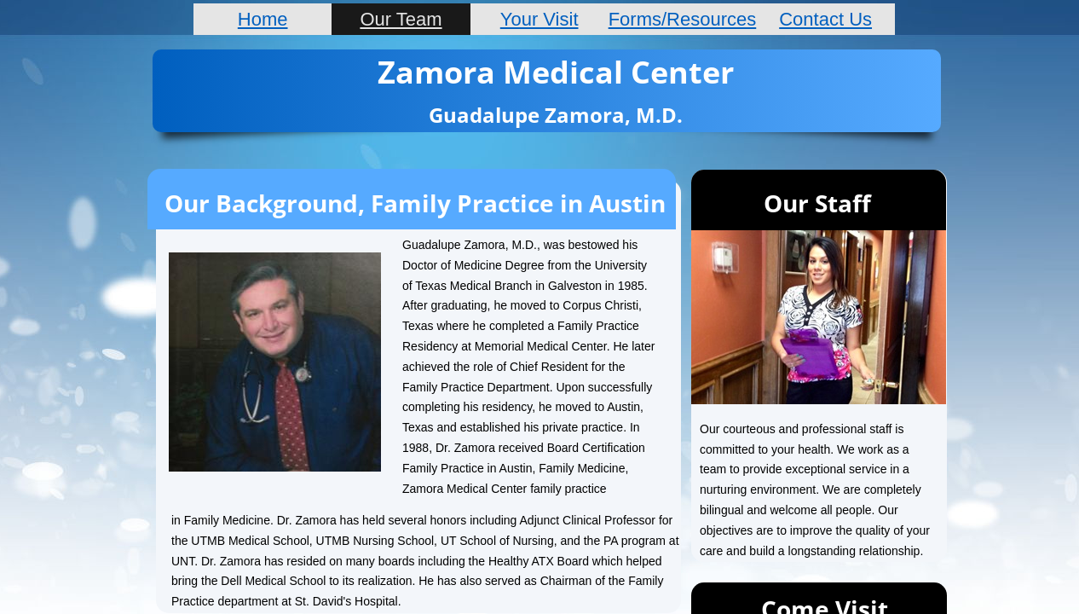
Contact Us (825, 19)
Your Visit (539, 19)
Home (263, 19)
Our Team (400, 19)
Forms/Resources (683, 19)
